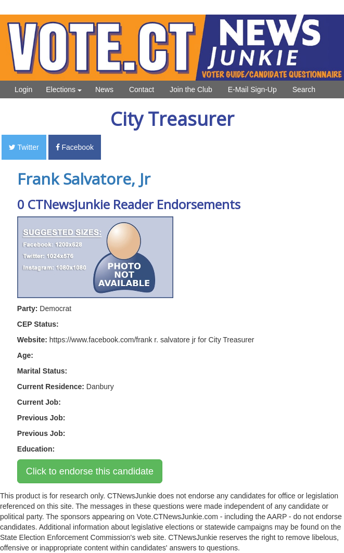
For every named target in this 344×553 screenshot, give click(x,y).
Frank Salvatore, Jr (83, 178)
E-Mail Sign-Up (252, 89)
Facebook (75, 147)
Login (23, 89)
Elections (64, 89)
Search (303, 89)
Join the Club (191, 89)
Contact (141, 89)
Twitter (24, 147)
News (104, 89)
